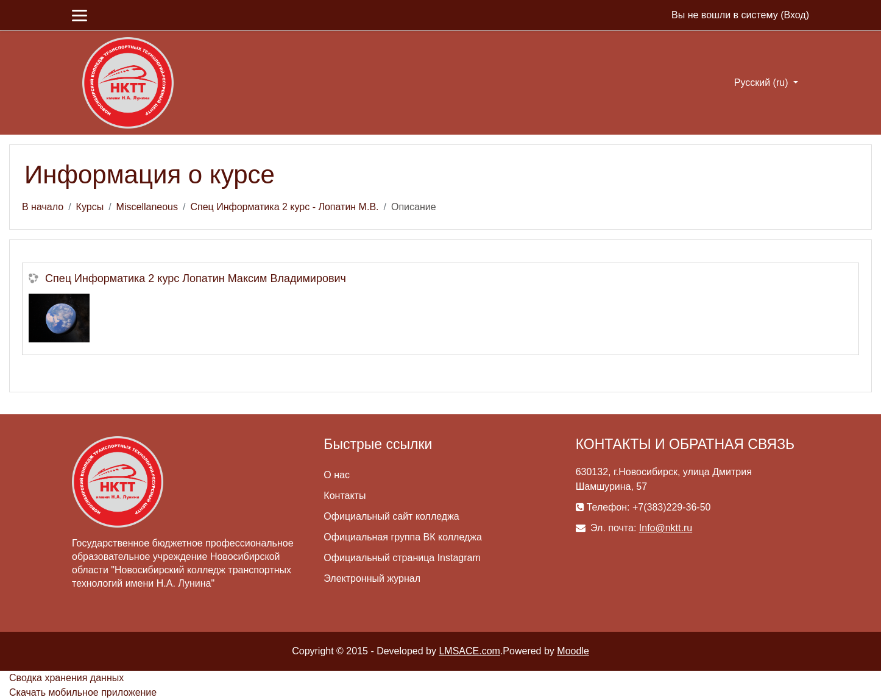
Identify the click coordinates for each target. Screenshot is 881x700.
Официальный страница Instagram (402, 558)
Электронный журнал (372, 578)
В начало (42, 207)
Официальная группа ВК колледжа (403, 537)
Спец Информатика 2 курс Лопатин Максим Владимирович (195, 278)
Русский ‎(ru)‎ (762, 82)
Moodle (573, 651)
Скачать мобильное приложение (83, 692)
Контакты (345, 495)
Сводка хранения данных (66, 678)
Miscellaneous (147, 207)
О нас (337, 475)
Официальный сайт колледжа (391, 516)
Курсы (90, 207)
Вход (794, 15)
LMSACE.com (469, 651)
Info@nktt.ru (665, 528)
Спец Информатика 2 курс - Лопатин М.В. (284, 207)
